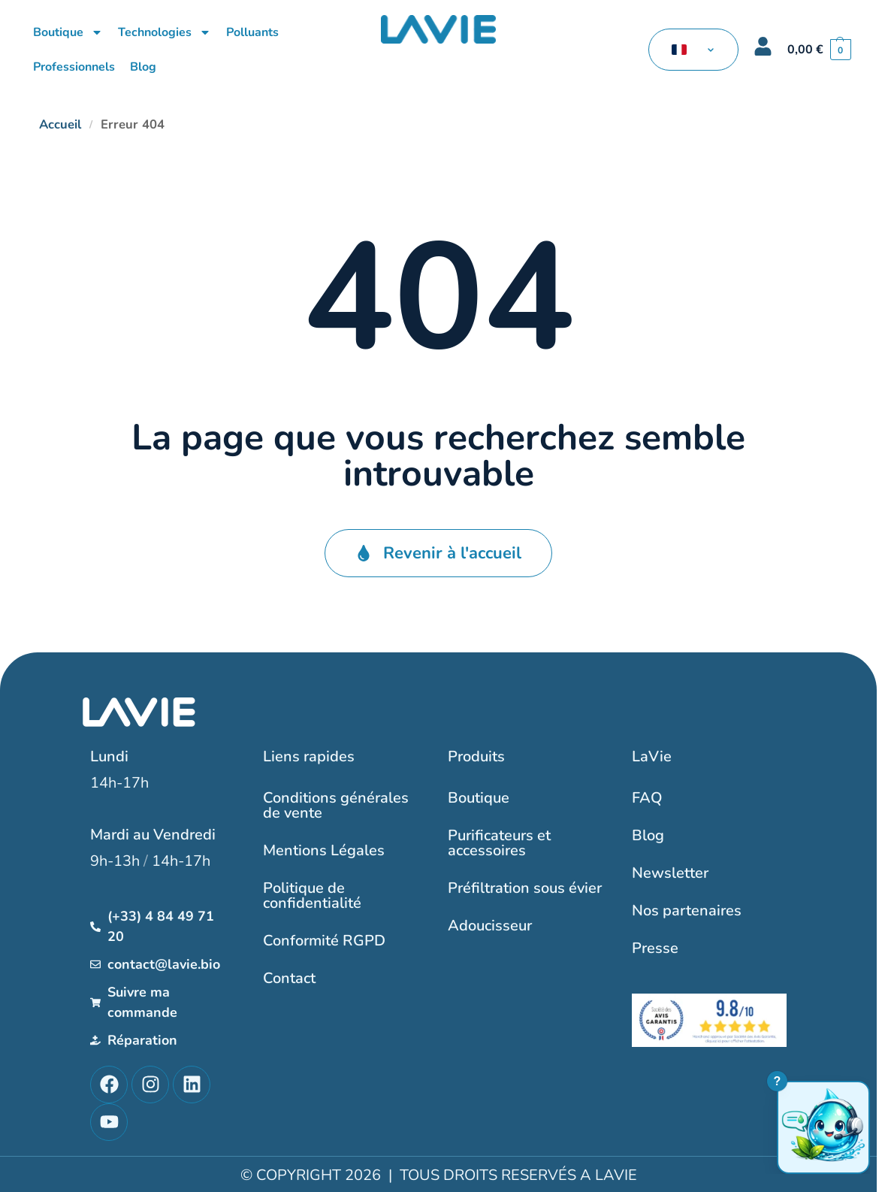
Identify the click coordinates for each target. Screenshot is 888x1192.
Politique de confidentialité (312, 895)
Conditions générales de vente (336, 805)
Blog (143, 67)
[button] (819, 49)
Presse (655, 948)
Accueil (60, 124)
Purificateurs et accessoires (499, 843)
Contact (289, 978)
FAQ (647, 798)
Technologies (164, 32)
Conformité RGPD (324, 940)
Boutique (68, 32)
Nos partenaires (687, 910)
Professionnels (74, 67)
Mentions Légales (324, 850)
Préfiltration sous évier (525, 888)
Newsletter (670, 873)
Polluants (252, 32)
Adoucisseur (490, 925)
